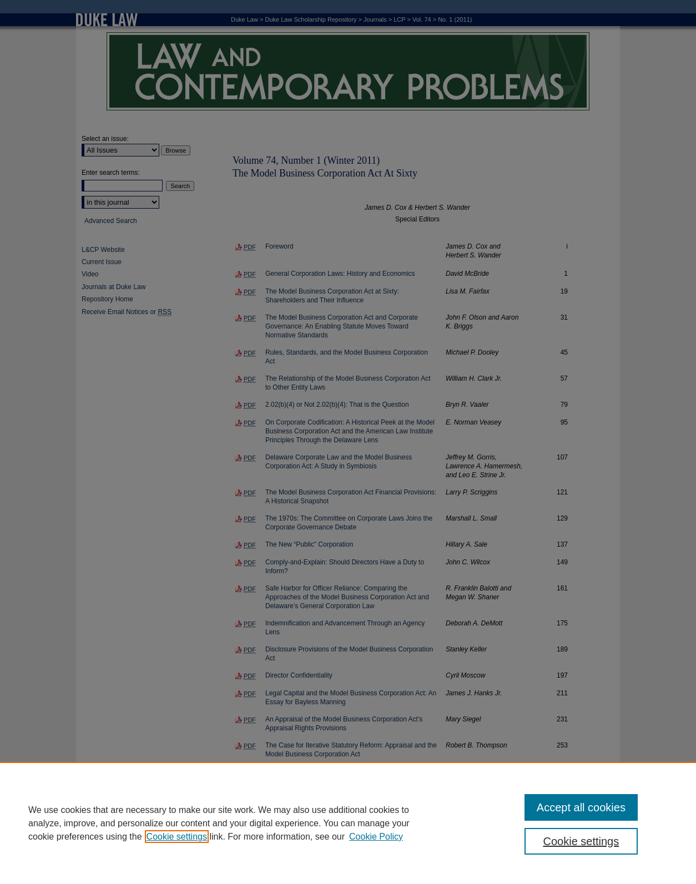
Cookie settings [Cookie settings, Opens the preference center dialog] (581, 841)
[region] (348, 823)
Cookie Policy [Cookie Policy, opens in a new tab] (376, 836)
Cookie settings (177, 836)
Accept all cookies (581, 807)
